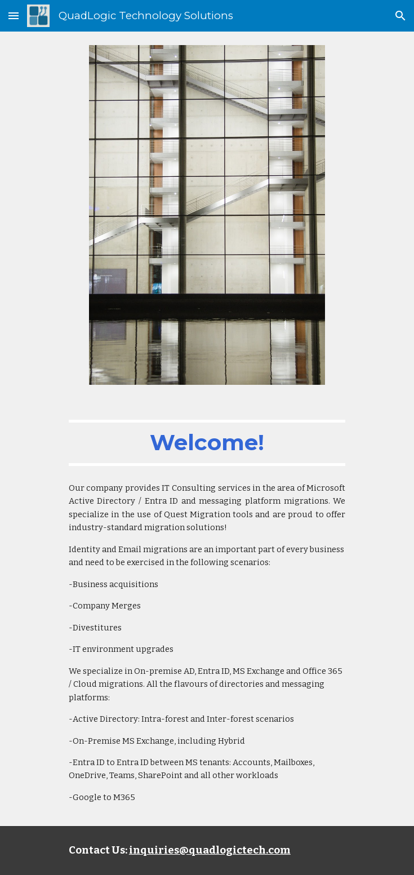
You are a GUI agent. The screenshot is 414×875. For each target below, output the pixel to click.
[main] (207, 443)
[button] (13, 15)
